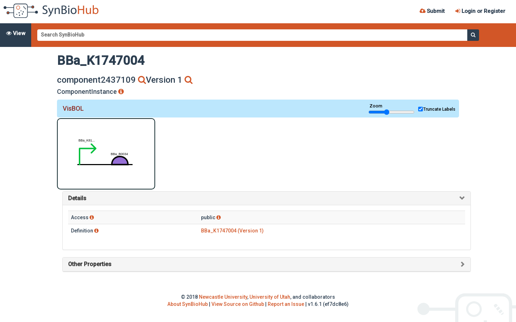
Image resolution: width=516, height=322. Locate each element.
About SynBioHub (187, 304)
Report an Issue (286, 304)
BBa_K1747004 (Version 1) (232, 231)
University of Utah (269, 297)
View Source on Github (237, 304)
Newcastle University (223, 297)
